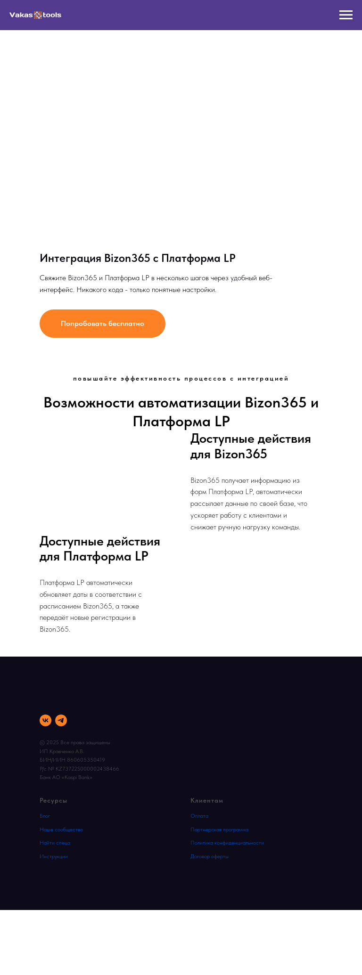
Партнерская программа (219, 829)
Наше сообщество (61, 829)
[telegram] (61, 720)
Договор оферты (209, 856)
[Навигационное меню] (346, 15)
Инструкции (54, 856)
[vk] (45, 720)
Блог (45, 815)
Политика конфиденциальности (227, 842)
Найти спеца (55, 842)
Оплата (199, 815)
